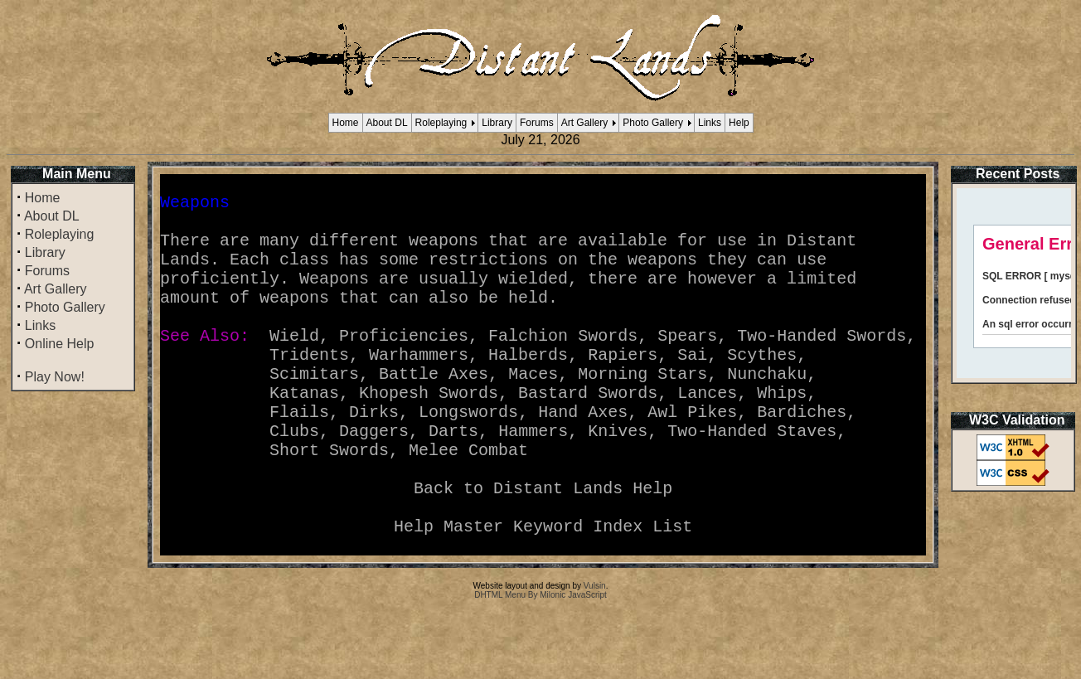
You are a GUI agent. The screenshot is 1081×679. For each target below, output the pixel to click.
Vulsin (595, 652)
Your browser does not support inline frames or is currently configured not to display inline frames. (1014, 283)
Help (739, 123)
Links (709, 123)
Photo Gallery (653, 123)
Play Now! (55, 377)
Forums (537, 123)
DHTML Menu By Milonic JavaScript (540, 661)
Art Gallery (584, 123)
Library (497, 123)
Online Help (60, 344)
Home (345, 123)
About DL (387, 123)
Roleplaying (441, 123)
